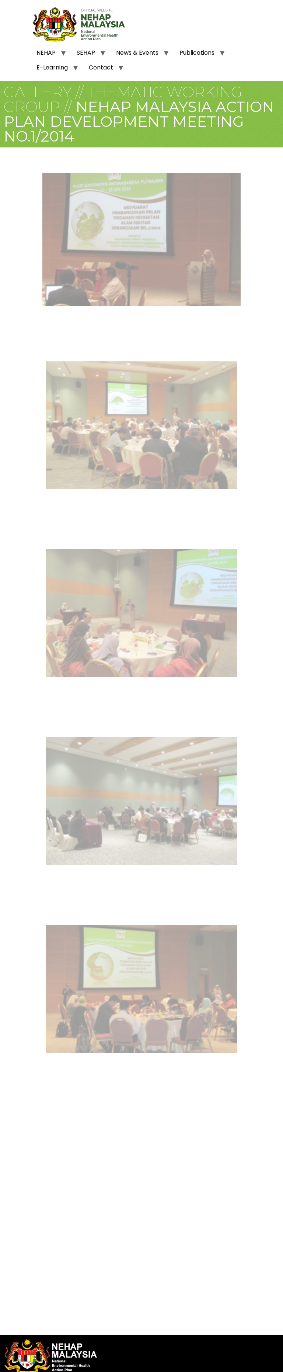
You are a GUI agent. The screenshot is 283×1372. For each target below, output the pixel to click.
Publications (196, 52)
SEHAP (86, 52)
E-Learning (52, 67)
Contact (101, 67)
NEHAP (46, 52)
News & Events (137, 52)
